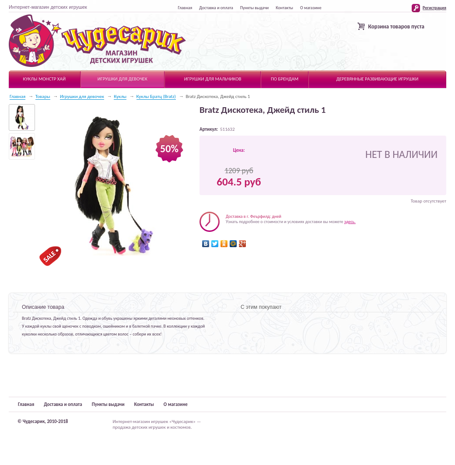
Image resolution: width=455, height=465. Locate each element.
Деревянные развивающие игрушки (377, 79)
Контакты (284, 7)
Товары (42, 96)
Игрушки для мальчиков (213, 79)
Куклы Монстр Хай (44, 79)
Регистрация (434, 7)
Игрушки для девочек (122, 79)
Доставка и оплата (216, 7)
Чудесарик (97, 41)
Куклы (120, 96)
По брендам (284, 79)
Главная (185, 7)
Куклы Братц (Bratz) (156, 96)
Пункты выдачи (254, 7)
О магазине (311, 7)
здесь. (350, 221)
